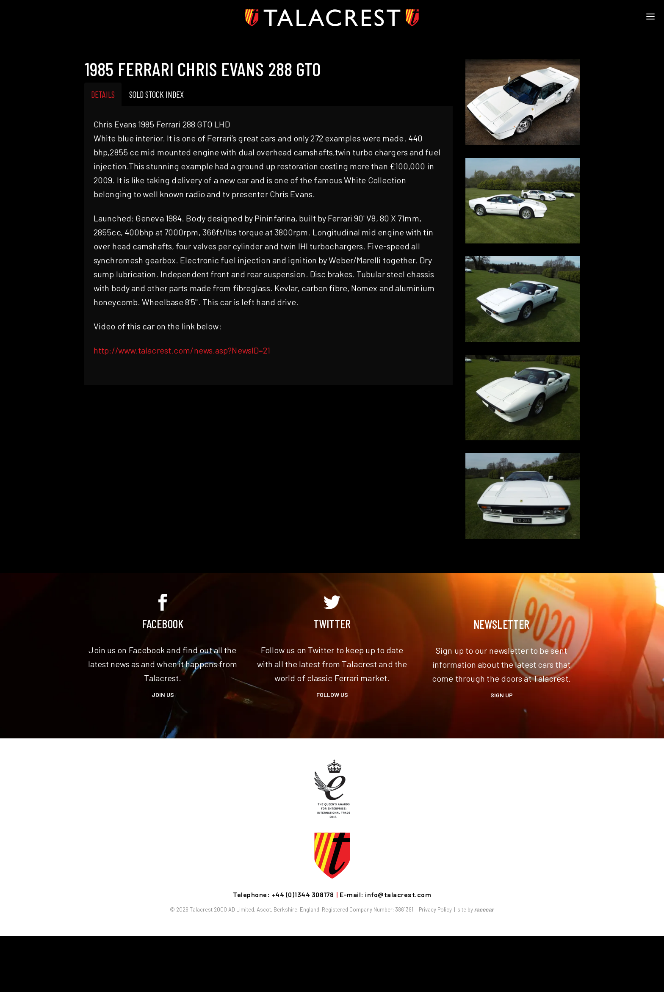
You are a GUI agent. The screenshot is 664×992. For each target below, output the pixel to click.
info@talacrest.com (398, 894)
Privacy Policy (435, 909)
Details (103, 94)
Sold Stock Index (156, 94)
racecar (484, 909)
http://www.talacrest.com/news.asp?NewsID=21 (182, 350)
